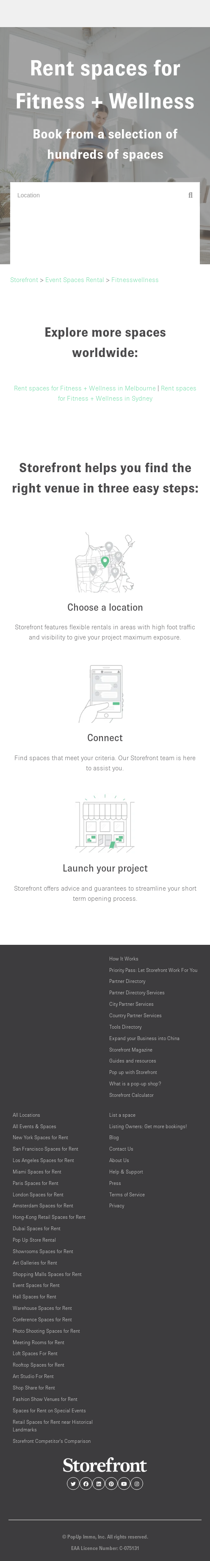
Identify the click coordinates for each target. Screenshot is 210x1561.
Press (115, 1183)
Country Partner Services (135, 1015)
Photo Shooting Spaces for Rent (46, 1331)
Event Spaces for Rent (36, 1285)
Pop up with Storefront (133, 1072)
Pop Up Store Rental (34, 1240)
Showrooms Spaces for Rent (43, 1251)
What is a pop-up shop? (135, 1083)
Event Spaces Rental (74, 279)
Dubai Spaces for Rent (37, 1228)
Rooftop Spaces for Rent (38, 1364)
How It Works (123, 958)
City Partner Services (131, 1004)
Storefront (24, 279)
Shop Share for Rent (34, 1387)
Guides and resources (132, 1060)
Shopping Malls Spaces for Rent (47, 1274)
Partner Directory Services (137, 992)
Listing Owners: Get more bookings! (148, 1126)
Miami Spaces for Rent (37, 1171)
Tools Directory (125, 1027)
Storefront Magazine (130, 1049)
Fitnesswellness (135, 279)
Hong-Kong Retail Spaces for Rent (49, 1217)
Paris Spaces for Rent (35, 1183)
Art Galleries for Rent (35, 1262)
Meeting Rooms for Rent (38, 1342)
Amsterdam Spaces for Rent (43, 1205)
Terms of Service (127, 1194)
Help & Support (126, 1171)
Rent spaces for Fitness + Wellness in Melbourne (85, 388)
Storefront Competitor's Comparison (52, 1441)
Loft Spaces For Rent (35, 1353)
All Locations (26, 1115)
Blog (114, 1137)
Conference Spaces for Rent (42, 1319)
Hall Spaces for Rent (34, 1296)
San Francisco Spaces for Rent (45, 1148)
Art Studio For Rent (33, 1376)
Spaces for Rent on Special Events (49, 1410)
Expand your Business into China (144, 1038)
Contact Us (121, 1148)
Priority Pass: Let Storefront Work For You (153, 970)
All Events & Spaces (34, 1126)
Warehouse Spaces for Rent (42, 1308)
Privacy (116, 1205)
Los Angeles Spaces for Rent (43, 1160)
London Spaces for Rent (38, 1194)
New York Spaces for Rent (40, 1137)
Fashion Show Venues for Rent (45, 1399)
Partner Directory (127, 981)
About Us (119, 1160)
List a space (122, 1115)
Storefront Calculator (131, 1095)
